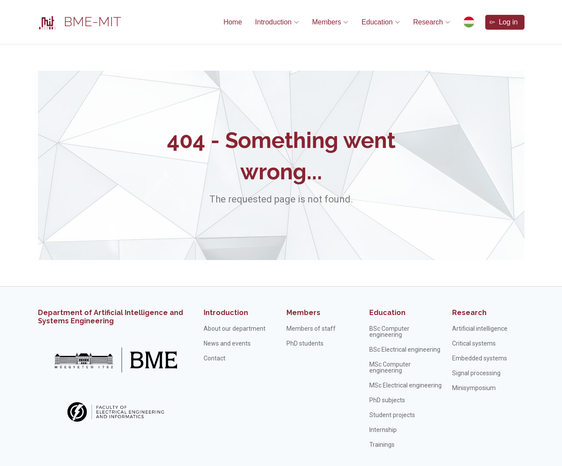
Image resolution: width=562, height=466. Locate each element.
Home (232, 22)
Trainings (382, 445)
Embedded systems (479, 358)
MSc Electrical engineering (405, 385)
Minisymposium (474, 388)
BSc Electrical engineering (404, 349)
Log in (504, 22)
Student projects (392, 415)
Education (387, 312)
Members (303, 312)
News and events (227, 343)
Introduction (226, 312)
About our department (235, 329)
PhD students (305, 343)
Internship (383, 430)
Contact (214, 358)
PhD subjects (387, 400)
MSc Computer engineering (390, 367)
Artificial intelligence (480, 329)
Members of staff (311, 329)
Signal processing (476, 373)
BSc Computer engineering (389, 332)
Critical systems (474, 343)
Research (469, 312)
